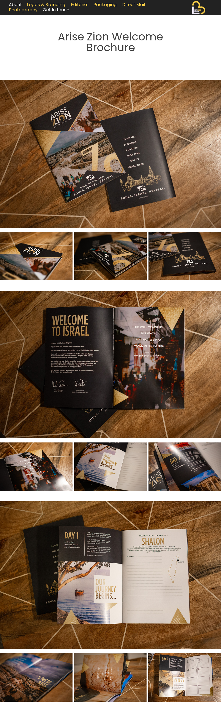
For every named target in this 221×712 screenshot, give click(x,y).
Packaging (105, 5)
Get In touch (56, 10)
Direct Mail (133, 5)
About (15, 5)
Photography (23, 10)
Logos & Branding (46, 5)
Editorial (79, 5)
